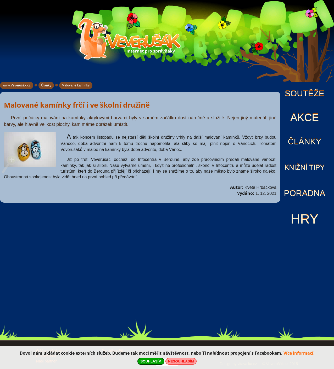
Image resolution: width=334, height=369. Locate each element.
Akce (304, 117)
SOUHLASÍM (150, 361)
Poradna (304, 193)
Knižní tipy (305, 167)
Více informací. (299, 353)
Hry (304, 219)
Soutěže (304, 93)
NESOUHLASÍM (181, 361)
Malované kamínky (76, 85)
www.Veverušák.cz (17, 85)
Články (304, 141)
